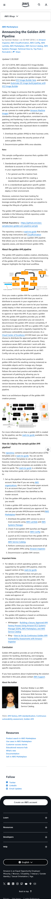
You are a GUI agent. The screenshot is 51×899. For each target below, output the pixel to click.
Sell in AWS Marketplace (16, 756)
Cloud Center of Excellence (13, 335)
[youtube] (26, 884)
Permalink (6, 52)
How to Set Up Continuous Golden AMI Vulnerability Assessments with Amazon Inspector (27, 638)
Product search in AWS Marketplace (21, 738)
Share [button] (16, 52)
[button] (25, 16)
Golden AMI (29, 719)
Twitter (11, 782)
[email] (35, 884)
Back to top (25, 891)
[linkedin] (13, 884)
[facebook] (9, 884)
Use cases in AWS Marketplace (19, 741)
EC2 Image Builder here (26, 80)
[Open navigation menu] (4, 5)
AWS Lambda (31, 522)
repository (10, 453)
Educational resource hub (16, 747)
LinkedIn (11, 785)
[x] (4, 884)
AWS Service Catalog (17, 542)
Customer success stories (16, 744)
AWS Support (39, 677)
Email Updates (14, 788)
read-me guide (30, 231)
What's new (11, 750)
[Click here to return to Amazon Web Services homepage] (25, 5)
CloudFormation (34, 234)
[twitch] (22, 884)
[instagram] (17, 884)
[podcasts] (30, 884)
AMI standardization (26, 716)
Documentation (12, 753)
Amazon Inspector (37, 548)
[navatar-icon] (46, 5)
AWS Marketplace (10, 27)
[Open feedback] (48, 449)
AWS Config (35, 532)
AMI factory (12, 716)
